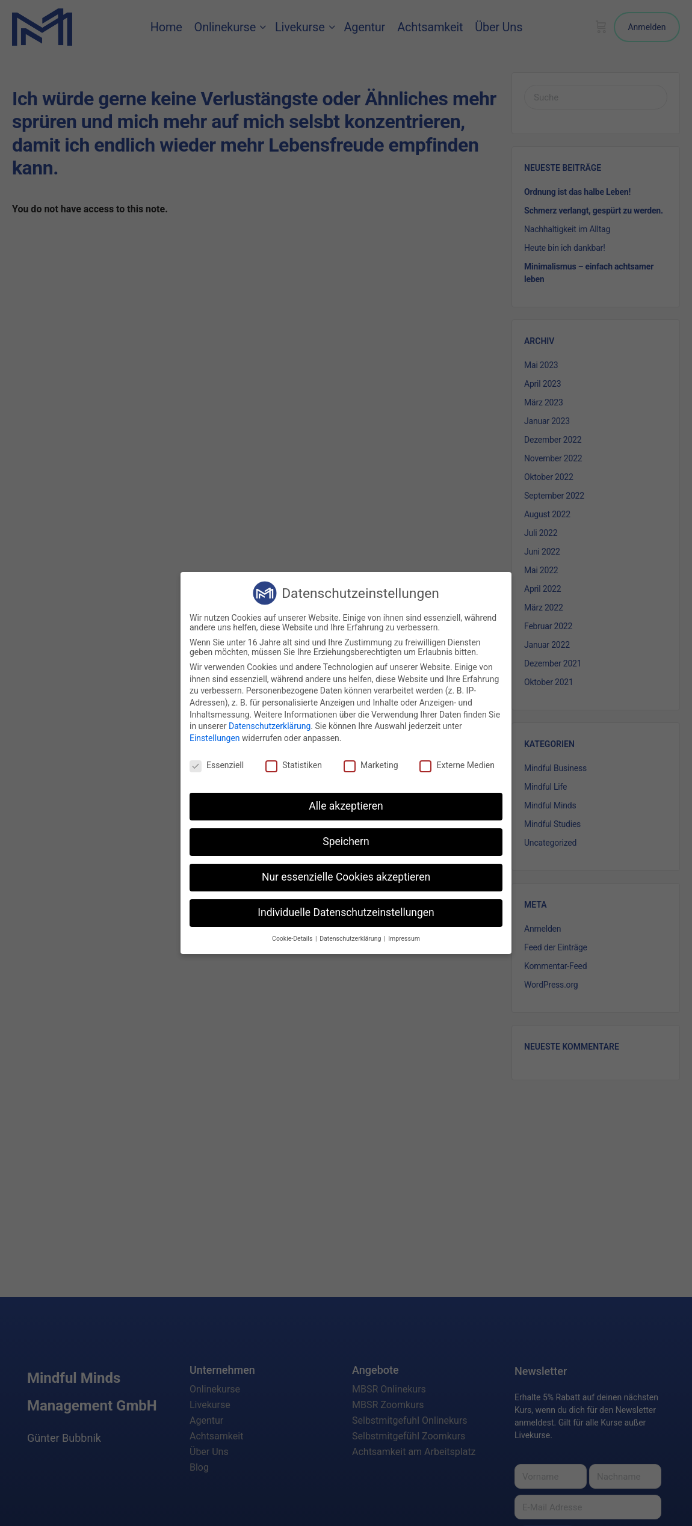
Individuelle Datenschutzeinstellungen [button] (346, 912)
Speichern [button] (346, 841)
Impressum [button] (404, 939)
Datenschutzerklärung (269, 726)
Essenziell (217, 765)
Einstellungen (215, 738)
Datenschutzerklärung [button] (351, 939)
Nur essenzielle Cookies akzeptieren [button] (346, 877)
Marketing (371, 765)
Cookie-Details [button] (293, 939)
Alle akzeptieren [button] (346, 806)
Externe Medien (456, 765)
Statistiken (293, 765)
